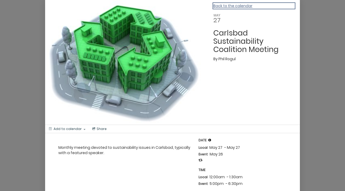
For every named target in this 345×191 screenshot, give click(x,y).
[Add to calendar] (67, 129)
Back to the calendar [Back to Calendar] (232, 5)
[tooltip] (209, 140)
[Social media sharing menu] (99, 129)
